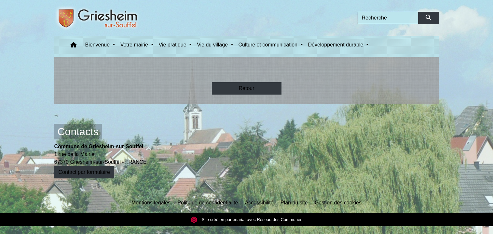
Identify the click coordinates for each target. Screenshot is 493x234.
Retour (246, 88)
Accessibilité (259, 202)
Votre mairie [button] (135, 44)
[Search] (388, 18)
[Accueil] (106, 17)
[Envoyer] (428, 18)
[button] (73, 46)
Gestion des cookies (338, 202)
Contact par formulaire (84, 172)
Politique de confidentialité (207, 202)
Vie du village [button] (213, 44)
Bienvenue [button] (98, 44)
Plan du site (294, 202)
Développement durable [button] (336, 44)
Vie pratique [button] (173, 44)
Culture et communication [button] (269, 44)
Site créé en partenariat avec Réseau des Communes (246, 219)
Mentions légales (151, 202)
